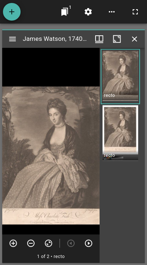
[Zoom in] (13, 243)
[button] (120, 76)
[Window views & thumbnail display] (99, 39)
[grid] (122, 155)
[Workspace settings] (88, 12)
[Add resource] (12, 12)
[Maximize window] (117, 39)
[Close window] (134, 39)
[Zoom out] (31, 243)
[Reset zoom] (48, 243)
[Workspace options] (112, 12)
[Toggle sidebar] (12, 39)
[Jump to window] (65, 12)
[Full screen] (135, 12)
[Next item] (88, 243)
